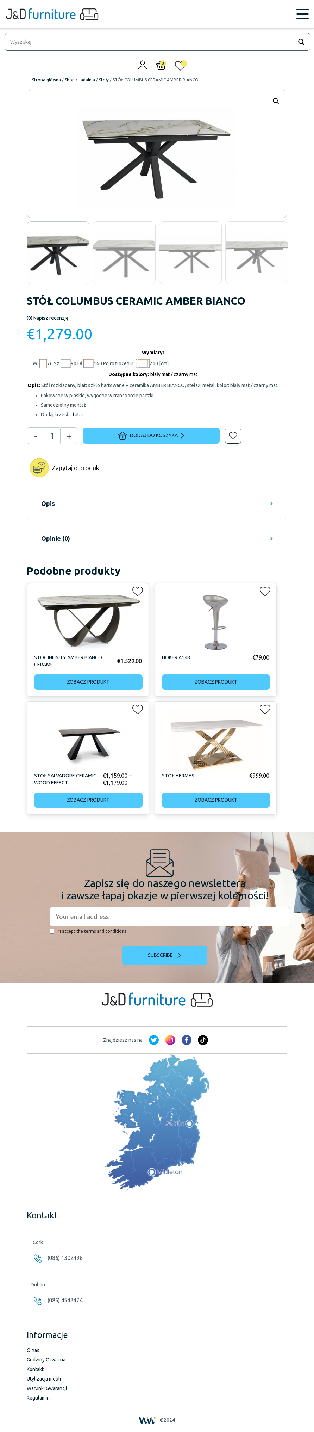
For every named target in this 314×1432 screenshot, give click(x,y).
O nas (33, 1350)
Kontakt (35, 1369)
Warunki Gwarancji (47, 1388)
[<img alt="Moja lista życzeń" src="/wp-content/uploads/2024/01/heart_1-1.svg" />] (180, 67)
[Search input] (150, 41)
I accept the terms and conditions (88, 931)
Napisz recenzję (48, 318)
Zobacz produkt (88, 682)
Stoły (104, 80)
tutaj (78, 414)
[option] (58, 252)
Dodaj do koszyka (151, 436)
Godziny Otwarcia (46, 1360)
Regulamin (38, 1398)
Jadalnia (86, 80)
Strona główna (46, 80)
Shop (70, 80)
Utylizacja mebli (44, 1379)
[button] (228, 431)
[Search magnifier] (301, 41)
